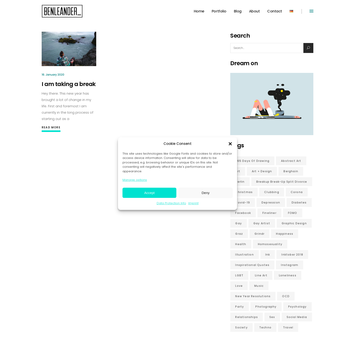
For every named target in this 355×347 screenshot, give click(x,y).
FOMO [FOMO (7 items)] (292, 213)
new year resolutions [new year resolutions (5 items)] (253, 296)
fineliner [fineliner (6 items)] (269, 213)
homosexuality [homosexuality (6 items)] (270, 244)
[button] (230, 143)
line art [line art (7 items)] (261, 275)
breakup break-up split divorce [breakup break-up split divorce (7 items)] (281, 182)
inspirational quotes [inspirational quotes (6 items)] (252, 265)
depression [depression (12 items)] (270, 202)
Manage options (134, 180)
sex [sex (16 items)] (272, 317)
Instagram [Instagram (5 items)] (289, 265)
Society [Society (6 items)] (241, 327)
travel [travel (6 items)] (288, 327)
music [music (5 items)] (259, 286)
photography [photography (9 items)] (265, 307)
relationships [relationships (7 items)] (246, 317)
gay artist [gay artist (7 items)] (261, 223)
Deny (205, 193)
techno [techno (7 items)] (265, 327)
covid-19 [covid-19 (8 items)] (242, 202)
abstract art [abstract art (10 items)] (291, 161)
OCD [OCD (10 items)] (286, 296)
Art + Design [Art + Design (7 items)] (262, 171)
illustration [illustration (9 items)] (244, 254)
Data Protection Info (171, 203)
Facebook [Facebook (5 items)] (243, 213)
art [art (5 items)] (237, 171)
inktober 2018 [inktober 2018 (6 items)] (292, 254)
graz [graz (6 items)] (239, 234)
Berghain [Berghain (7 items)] (290, 171)
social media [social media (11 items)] (297, 317)
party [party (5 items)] (239, 307)
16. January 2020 (53, 75)
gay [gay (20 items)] (238, 223)
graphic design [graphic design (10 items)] (294, 223)
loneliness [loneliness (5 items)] (287, 275)
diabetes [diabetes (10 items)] (299, 202)
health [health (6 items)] (240, 244)
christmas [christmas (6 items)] (244, 192)
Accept (149, 193)
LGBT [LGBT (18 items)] (239, 275)
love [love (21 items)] (239, 286)
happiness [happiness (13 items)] (284, 234)
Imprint (193, 203)
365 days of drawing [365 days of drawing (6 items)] (252, 161)
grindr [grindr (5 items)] (259, 234)
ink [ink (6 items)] (267, 254)
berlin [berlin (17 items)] (240, 182)
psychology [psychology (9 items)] (297, 307)
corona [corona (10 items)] (297, 192)
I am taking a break (69, 84)
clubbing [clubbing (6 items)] (271, 192)
